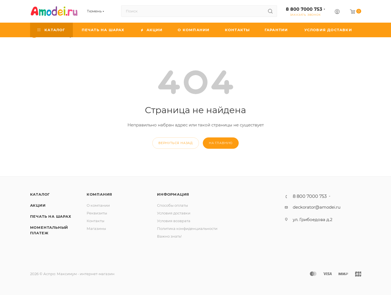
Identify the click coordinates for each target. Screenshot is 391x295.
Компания (99, 194)
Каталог (40, 194)
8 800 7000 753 (304, 9)
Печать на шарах (50, 216)
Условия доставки (173, 213)
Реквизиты (97, 213)
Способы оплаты (172, 205)
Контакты (95, 221)
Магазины (96, 228)
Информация (173, 194)
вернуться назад (175, 143)
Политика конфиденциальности (187, 228)
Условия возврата (173, 221)
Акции (38, 205)
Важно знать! (169, 236)
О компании (98, 205)
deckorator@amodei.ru (317, 207)
